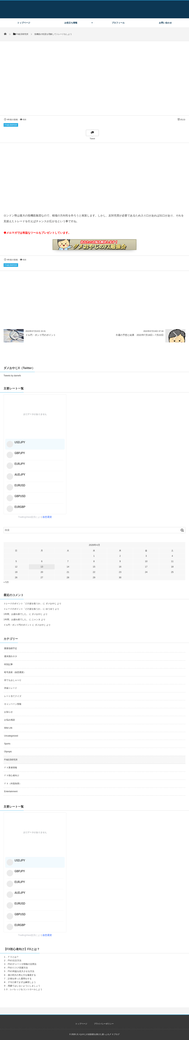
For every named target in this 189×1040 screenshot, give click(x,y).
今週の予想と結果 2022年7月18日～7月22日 (140, 335)
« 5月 (6, 582)
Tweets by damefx (12, 375)
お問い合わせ (165, 23)
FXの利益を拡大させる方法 (21, 971)
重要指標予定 (10, 648)
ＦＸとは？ (13, 957)
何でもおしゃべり (12, 680)
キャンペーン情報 (12, 704)
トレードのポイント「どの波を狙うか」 (23, 603)
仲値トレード (10, 688)
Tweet (92, 138)
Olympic (8, 751)
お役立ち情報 (70, 23)
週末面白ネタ (10, 656)
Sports (7, 743)
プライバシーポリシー (104, 1024)
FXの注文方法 (14, 960)
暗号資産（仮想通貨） (15, 672)
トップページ (23, 23)
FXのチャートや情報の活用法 (22, 964)
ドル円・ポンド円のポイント (40, 335)
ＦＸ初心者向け (11, 775)
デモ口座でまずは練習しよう (22, 982)
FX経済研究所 (11, 125)
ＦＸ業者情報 (10, 767)
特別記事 (8, 664)
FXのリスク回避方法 (18, 967)
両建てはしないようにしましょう (24, 986)
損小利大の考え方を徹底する (22, 975)
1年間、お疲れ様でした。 (16, 614)
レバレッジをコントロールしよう (26, 989)
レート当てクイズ (12, 696)
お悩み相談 (9, 720)
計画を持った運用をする (20, 978)
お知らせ (8, 712)
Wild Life (8, 728)
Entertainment (11, 791)
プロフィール (118, 23)
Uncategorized (11, 736)
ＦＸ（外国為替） (12, 783)
